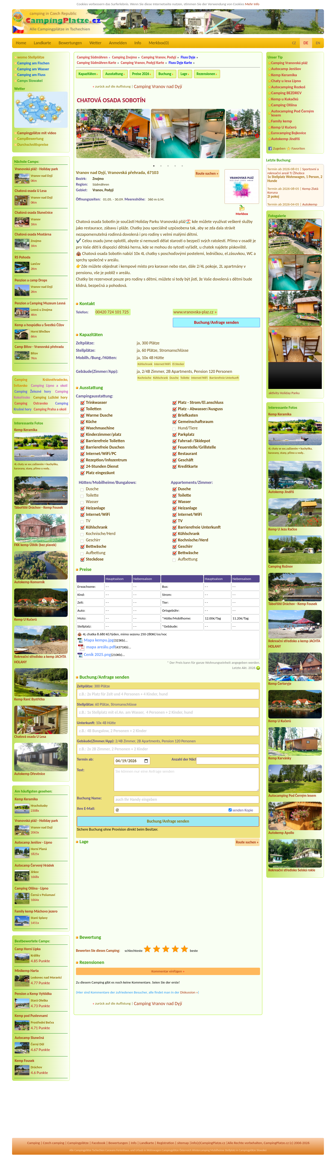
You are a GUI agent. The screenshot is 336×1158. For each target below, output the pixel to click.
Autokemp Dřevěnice (29, 774)
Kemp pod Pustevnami (31, 1016)
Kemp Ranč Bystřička (29, 699)
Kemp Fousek (24, 1061)
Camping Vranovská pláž (289, 63)
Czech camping (53, 1143)
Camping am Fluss (31, 74)
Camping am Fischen (33, 63)
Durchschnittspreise (32, 144)
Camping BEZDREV (286, 92)
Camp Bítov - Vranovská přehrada (39, 347)
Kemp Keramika (25, 430)
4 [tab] (175, 166)
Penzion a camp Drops (31, 280)
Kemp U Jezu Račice (282, 529)
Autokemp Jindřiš (285, 138)
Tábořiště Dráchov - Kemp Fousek (38, 507)
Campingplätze (78, 1143)
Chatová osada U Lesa (31, 191)
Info (137, 42)
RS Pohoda (22, 257)
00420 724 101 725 (112, 312)
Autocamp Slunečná (29, 1038)
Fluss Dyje (188, 57)
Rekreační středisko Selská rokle (291, 870)
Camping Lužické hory (50, 397)
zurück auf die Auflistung (113, 86)
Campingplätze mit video (36, 133)
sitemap (183, 1143)
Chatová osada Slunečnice (34, 212)
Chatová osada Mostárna (33, 234)
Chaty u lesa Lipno (286, 80)
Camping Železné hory (32, 391)
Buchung (165, 74)
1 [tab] (153, 166)
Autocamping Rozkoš (288, 87)
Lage (184, 74)
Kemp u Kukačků (284, 99)
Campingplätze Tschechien (89, 1150)
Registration (165, 1143)
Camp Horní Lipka (27, 949)
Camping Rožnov (280, 566)
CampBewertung (30, 138)
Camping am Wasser (33, 69)
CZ (294, 43)
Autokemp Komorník (29, 582)
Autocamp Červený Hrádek (34, 865)
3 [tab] (168, 166)
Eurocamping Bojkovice (288, 133)
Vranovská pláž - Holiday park (36, 169)
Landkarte (42, 42)
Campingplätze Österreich (176, 1150)
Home (21, 42)
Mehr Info (252, 4)
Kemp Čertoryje (279, 683)
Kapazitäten (87, 74)
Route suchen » (207, 174)
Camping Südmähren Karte (96, 63)
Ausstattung (114, 74)
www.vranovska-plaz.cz (193, 312)
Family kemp (281, 121)
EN (318, 43)
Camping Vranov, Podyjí (158, 57)
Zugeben (279, 148)
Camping (33, 1143)
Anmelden (118, 42)
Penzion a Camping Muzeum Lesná (40, 303)
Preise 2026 (140, 74)
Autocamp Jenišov (286, 68)
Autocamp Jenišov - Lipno (33, 842)
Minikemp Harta (27, 971)
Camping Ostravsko (31, 403)
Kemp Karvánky (279, 758)
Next (257, 136)
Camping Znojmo (124, 57)
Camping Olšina (284, 104)
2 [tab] (161, 166)
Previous (79, 136)
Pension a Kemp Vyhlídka (33, 994)
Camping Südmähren (92, 57)
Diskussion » (189, 992)
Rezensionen (206, 74)
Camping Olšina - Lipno (31, 888)
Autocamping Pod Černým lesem (292, 113)
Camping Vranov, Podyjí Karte (142, 63)
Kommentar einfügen (168, 971)
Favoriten (298, 148)
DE (306, 42)
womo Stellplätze (30, 57)
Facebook (98, 1143)
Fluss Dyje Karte (180, 63)
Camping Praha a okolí (50, 409)
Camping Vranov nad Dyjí (158, 86)
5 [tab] (182, 166)
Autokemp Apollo (281, 833)
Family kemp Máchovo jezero (36, 911)
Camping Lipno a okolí (49, 385)
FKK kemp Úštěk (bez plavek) (35, 545)
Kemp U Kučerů (25, 619)
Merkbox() (159, 42)
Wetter (95, 42)
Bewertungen (70, 42)
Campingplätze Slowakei (253, 1150)
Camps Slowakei (30, 80)
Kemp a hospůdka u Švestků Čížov (39, 325)
